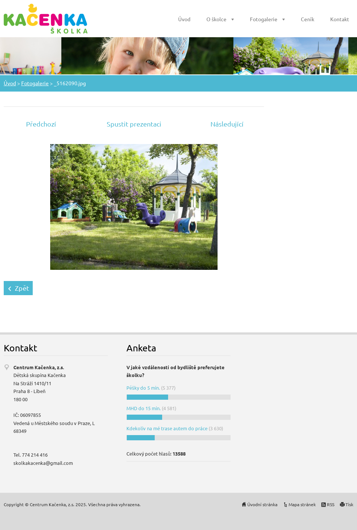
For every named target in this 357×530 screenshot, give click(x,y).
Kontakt (339, 19)
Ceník (307, 19)
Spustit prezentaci (134, 124)
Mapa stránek (302, 504)
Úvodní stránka (262, 504)
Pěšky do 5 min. (143, 387)
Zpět (22, 288)
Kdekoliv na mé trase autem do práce (167, 428)
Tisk (349, 504)
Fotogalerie (263, 19)
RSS (330, 504)
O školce (216, 19)
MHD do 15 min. (143, 408)
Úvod (184, 19)
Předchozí (41, 124)
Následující (227, 124)
